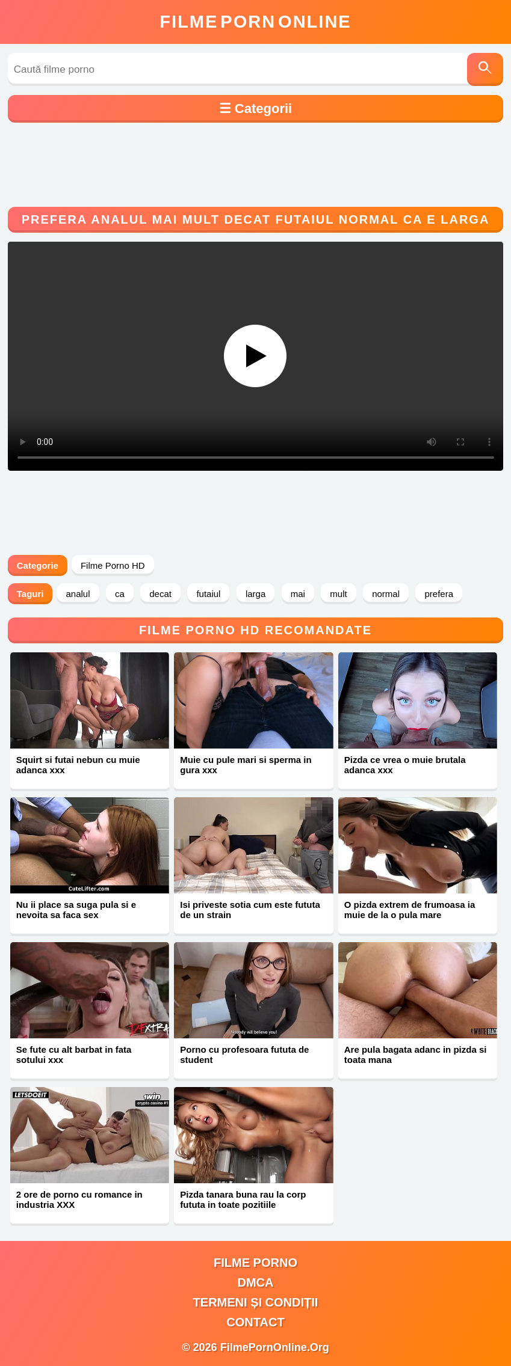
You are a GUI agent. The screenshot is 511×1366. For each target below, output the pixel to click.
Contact (255, 1322)
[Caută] (485, 69)
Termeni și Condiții (255, 1302)
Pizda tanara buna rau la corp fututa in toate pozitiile (243, 1199)
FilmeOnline (255, 21)
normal (386, 594)
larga (255, 594)
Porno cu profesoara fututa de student (244, 1054)
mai (298, 594)
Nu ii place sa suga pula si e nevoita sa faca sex (76, 909)
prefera (438, 594)
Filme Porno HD (113, 565)
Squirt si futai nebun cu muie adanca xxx (78, 765)
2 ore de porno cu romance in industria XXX (79, 1199)
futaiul (208, 594)
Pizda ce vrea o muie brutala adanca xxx (405, 765)
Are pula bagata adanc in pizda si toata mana (415, 1054)
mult (338, 594)
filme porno (255, 1262)
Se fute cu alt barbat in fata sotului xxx (74, 1054)
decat (160, 594)
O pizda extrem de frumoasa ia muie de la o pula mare (409, 909)
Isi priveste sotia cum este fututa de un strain (250, 909)
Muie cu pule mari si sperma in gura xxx (245, 765)
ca (120, 594)
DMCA (255, 1282)
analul (78, 594)
